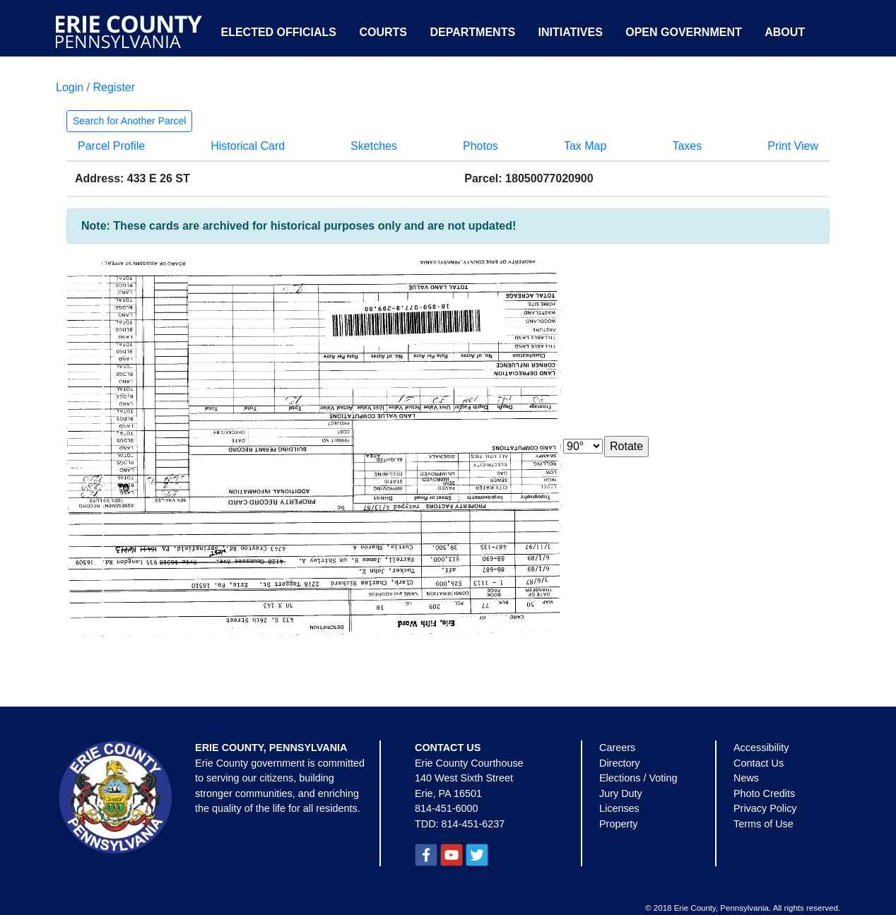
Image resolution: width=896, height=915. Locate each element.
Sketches (373, 146)
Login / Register (95, 87)
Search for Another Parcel (129, 120)
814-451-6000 (446, 808)
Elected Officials (278, 32)
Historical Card (248, 146)
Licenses (619, 808)
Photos (480, 146)
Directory (619, 763)
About (785, 32)
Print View (792, 146)
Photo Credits (764, 793)
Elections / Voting (638, 778)
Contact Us (758, 763)
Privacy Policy (765, 808)
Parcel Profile (111, 146)
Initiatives (570, 32)
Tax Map (585, 146)
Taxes (687, 146)
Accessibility (761, 747)
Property (618, 824)
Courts (383, 32)
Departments (472, 32)
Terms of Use (763, 824)
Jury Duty (620, 793)
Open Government (683, 32)
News (746, 778)
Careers (617, 747)
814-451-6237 (473, 824)
